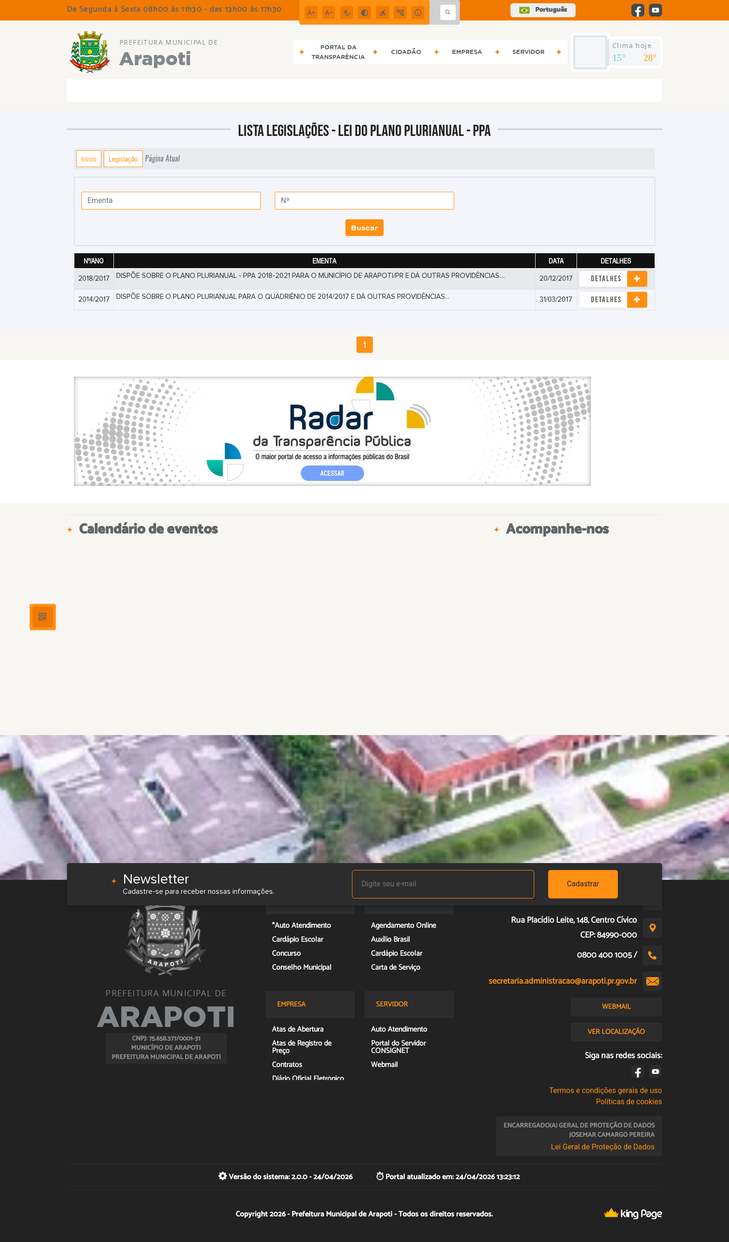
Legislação (123, 158)
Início (88, 158)
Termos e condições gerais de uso (605, 1090)
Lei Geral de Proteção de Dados (603, 1146)
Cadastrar (583, 883)
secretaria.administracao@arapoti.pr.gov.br (563, 981)
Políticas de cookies (629, 1101)
